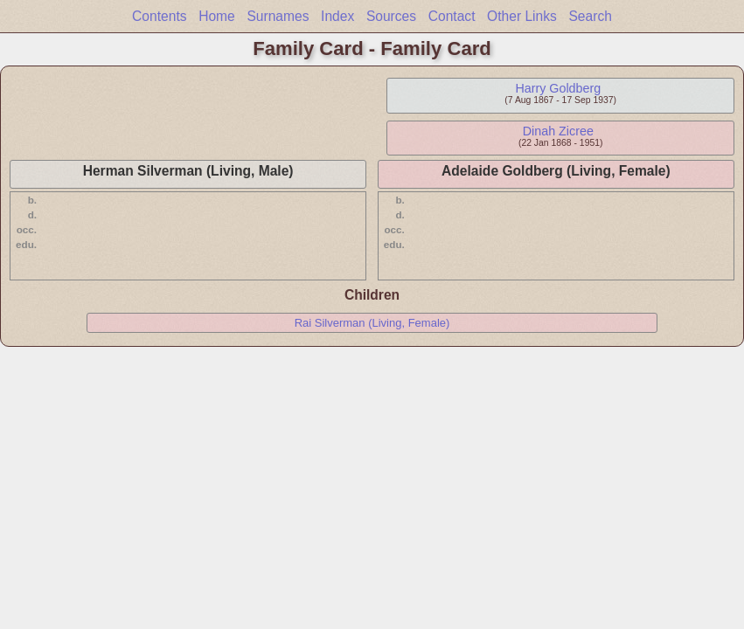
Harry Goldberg (558, 88)
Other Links (522, 16)
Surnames (278, 16)
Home (216, 16)
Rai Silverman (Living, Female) (372, 322)
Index (337, 16)
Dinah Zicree (558, 131)
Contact (452, 16)
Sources (391, 16)
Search (589, 16)
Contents (159, 16)
